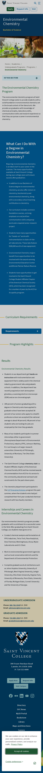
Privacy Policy (16, 744)
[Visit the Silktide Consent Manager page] (34, 763)
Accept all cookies (21, 751)
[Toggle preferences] (14, 761)
